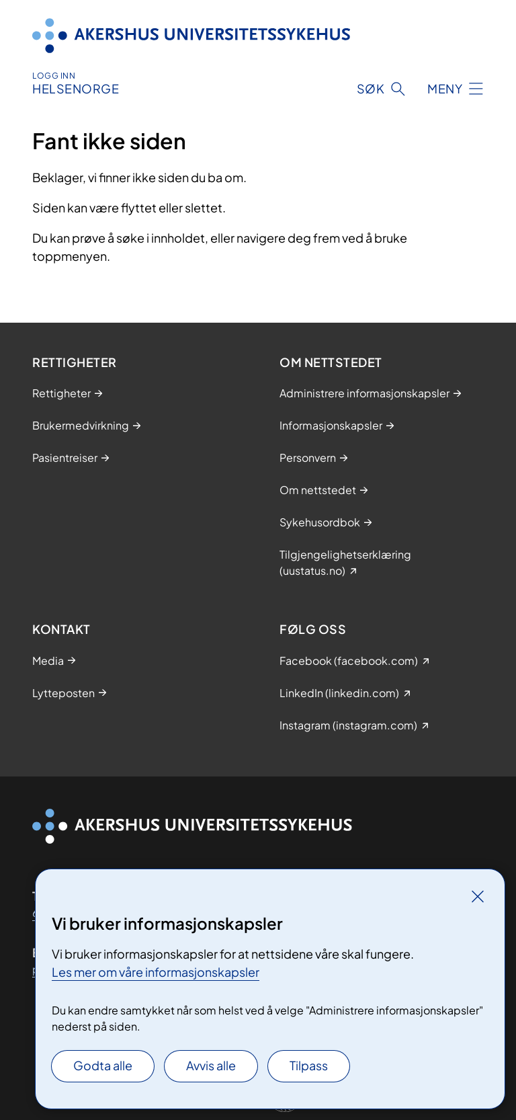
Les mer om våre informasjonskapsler (155, 971)
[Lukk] (477, 896)
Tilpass (309, 1065)
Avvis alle (211, 1065)
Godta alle (102, 1065)
